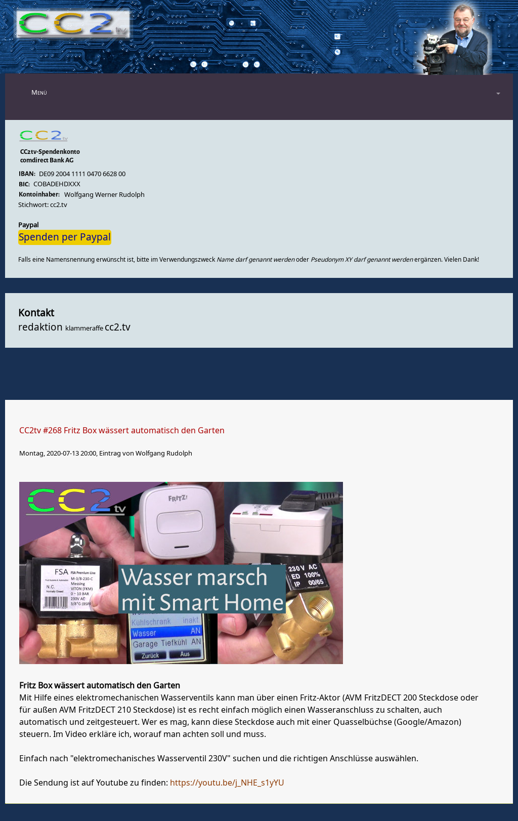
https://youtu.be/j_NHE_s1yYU (227, 783)
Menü (39, 92)
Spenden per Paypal (65, 237)
